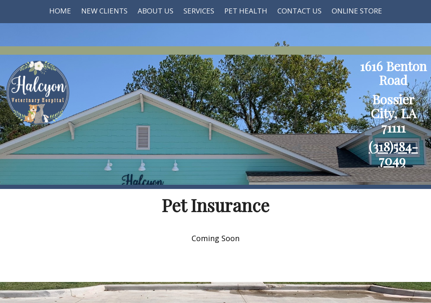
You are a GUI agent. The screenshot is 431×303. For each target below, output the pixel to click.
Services (199, 11)
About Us (155, 11)
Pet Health (245, 11)
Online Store (357, 11)
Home (60, 11)
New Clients (104, 11)
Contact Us (299, 11)
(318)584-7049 (393, 153)
